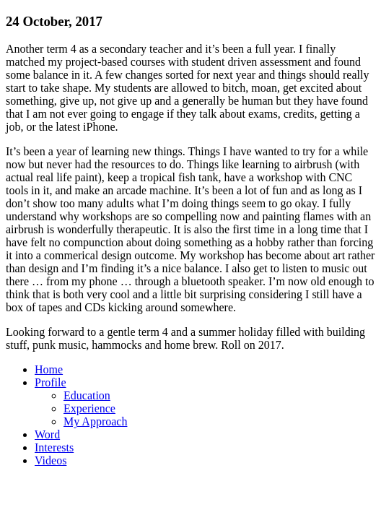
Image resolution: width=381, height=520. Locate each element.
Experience (89, 408)
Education (87, 395)
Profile (50, 382)
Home (49, 369)
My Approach (95, 421)
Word (47, 434)
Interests (54, 447)
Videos (50, 460)
